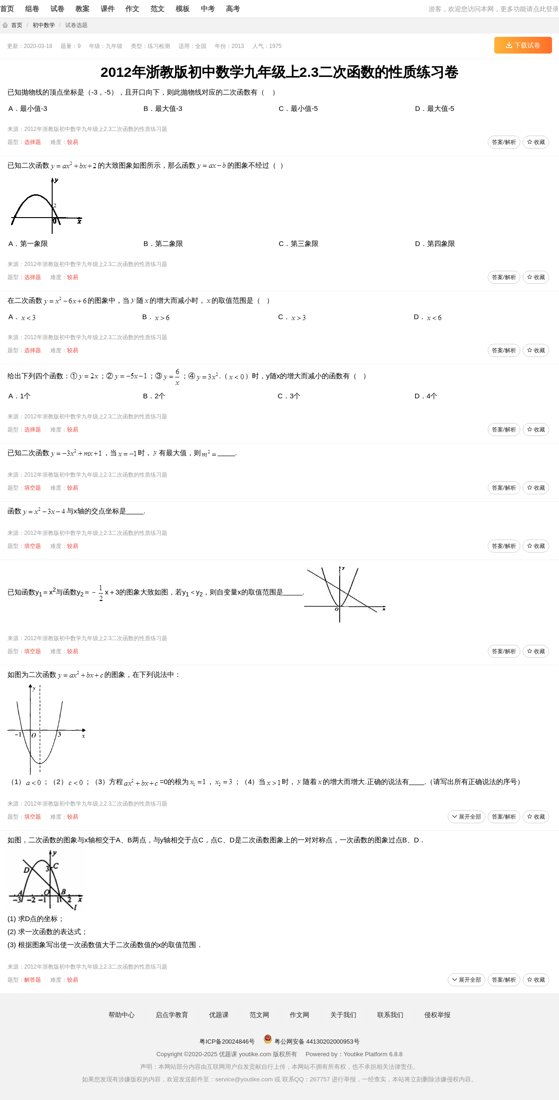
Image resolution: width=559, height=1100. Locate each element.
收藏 (536, 142)
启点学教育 (172, 1014)
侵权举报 (437, 1014)
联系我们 (390, 1014)
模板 (183, 9)
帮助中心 (122, 1014)
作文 (132, 9)
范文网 (259, 1014)
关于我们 (343, 1014)
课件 (108, 9)
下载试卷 (523, 45)
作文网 (299, 1014)
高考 (233, 9)
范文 (157, 9)
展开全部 (466, 816)
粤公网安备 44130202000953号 (311, 1041)
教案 (82, 9)
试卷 (57, 9)
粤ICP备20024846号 (227, 1041)
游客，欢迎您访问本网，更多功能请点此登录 (494, 9)
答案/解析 (504, 142)
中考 (208, 9)
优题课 (219, 1014)
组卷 (32, 9)
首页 (7, 9)
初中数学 (44, 25)
